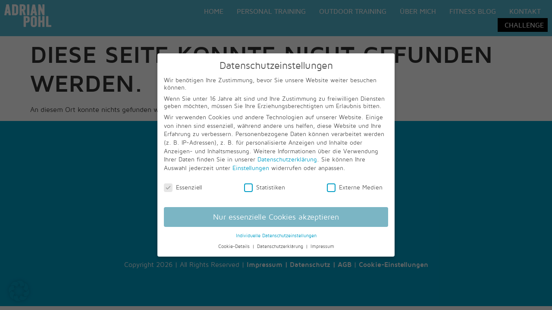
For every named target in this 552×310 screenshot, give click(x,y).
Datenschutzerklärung (287, 159)
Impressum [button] (322, 246)
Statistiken (264, 187)
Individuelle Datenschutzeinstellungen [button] (276, 235)
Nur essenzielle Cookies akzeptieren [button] (276, 216)
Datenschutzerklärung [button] (281, 246)
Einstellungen (250, 167)
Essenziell (183, 187)
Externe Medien (355, 187)
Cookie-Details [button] (234, 246)
